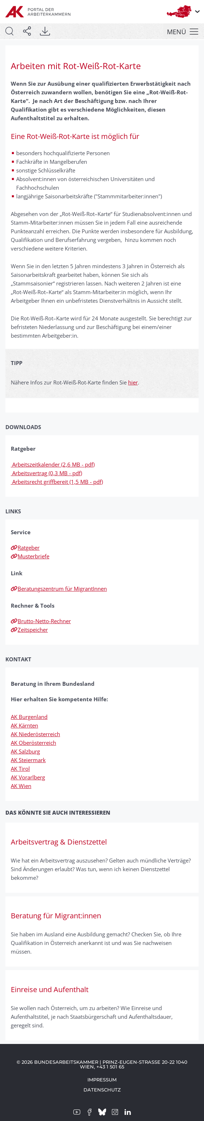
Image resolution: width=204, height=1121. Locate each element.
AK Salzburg (25, 751)
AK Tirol (20, 768)
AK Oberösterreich (33, 742)
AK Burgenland (29, 716)
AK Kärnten (24, 725)
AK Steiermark (28, 760)
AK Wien (21, 785)
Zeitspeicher (29, 629)
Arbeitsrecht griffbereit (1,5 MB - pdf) (57, 481)
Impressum (102, 1079)
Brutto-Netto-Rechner (41, 621)
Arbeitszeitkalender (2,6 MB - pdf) (53, 464)
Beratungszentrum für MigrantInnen (59, 588)
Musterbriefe (30, 556)
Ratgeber (25, 547)
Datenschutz (102, 1090)
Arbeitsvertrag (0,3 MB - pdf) (46, 473)
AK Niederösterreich (35, 734)
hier (133, 382)
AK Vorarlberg (28, 777)
